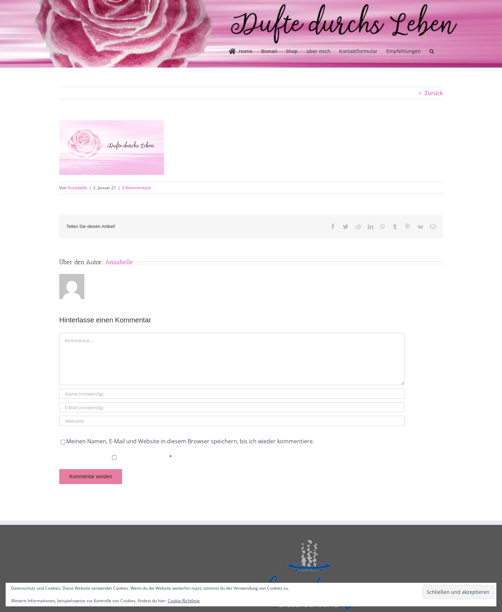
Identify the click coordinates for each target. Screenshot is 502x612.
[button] (431, 51)
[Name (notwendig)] (231, 394)
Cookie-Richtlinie (184, 601)
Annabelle (77, 188)
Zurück (434, 93)
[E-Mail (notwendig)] (231, 407)
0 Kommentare (136, 188)
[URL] (231, 421)
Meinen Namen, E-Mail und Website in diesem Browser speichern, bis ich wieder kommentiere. (190, 441)
